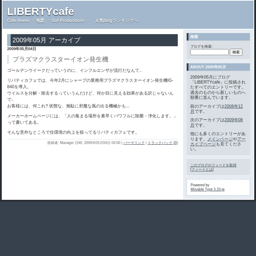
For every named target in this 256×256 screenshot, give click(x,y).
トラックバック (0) (163, 143)
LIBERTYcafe (40, 11)
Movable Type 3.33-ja (207, 189)
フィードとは (202, 169)
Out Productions (68, 20)
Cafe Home (18, 20)
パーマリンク (134, 143)
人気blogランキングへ (114, 20)
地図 (40, 20)
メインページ (220, 139)
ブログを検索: (201, 46)
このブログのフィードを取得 (213, 165)
